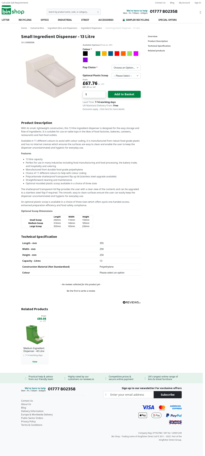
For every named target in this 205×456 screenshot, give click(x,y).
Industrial (65, 19)
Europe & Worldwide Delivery (37, 414)
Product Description (158, 41)
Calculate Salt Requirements (15, 2)
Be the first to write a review (81, 290)
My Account (184, 2)
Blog (172, 2)
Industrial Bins (37, 28)
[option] (85, 53)
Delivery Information (32, 411)
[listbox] (112, 56)
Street (85, 19)
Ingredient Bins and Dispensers (62, 28)
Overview (152, 36)
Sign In (197, 2)
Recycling (25, 19)
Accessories (106, 19)
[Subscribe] (168, 394)
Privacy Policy (28, 421)
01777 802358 (164, 11)
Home (24, 28)
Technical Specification (159, 45)
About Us (26, 404)
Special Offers (167, 19)
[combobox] (74, 12)
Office (45, 19)
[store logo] (13, 10)
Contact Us (160, 2)
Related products (156, 50)
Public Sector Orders (32, 418)
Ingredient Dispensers (91, 28)
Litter (5, 19)
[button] (81, 290)
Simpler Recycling (136, 19)
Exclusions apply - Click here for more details (104, 109)
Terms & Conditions (31, 424)
